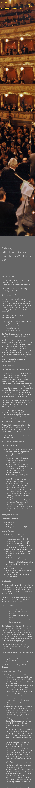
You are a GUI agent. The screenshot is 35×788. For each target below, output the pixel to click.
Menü (30, 5)
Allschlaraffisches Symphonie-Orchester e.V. (11, 5)
